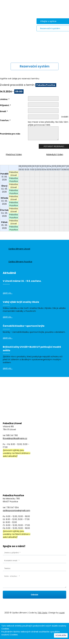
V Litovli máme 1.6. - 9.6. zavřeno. (22, 281)
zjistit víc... (7, 293)
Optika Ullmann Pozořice (20, 261)
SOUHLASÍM (60, 635)
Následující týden (54, 154)
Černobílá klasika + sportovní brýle (23, 326)
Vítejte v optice (48, 21)
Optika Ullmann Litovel (19, 248)
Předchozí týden (14, 154)
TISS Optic (42, 612)
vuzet (62, 612)
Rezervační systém (50, 28)
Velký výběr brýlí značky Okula (21, 302)
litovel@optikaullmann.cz (15, 438)
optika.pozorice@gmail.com (16, 510)
